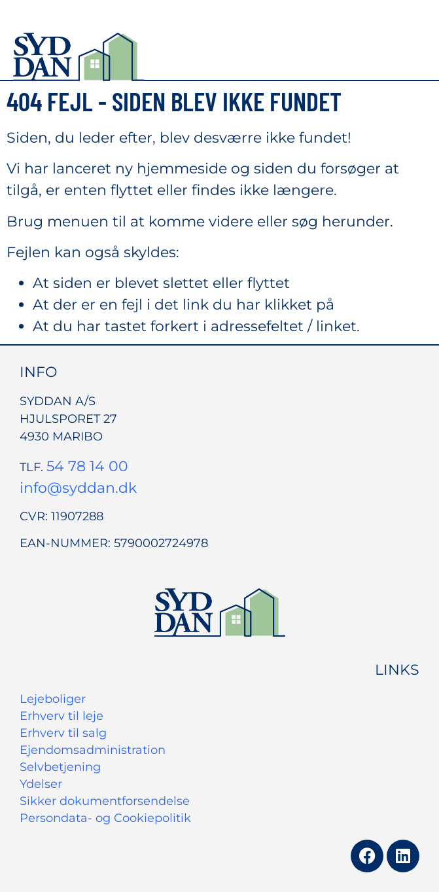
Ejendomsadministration (93, 750)
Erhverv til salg (63, 733)
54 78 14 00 (87, 466)
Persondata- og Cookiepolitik (105, 818)
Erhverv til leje (61, 716)
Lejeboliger (53, 699)
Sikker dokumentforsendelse (105, 801)
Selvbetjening (60, 767)
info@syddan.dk (78, 488)
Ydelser (41, 784)
